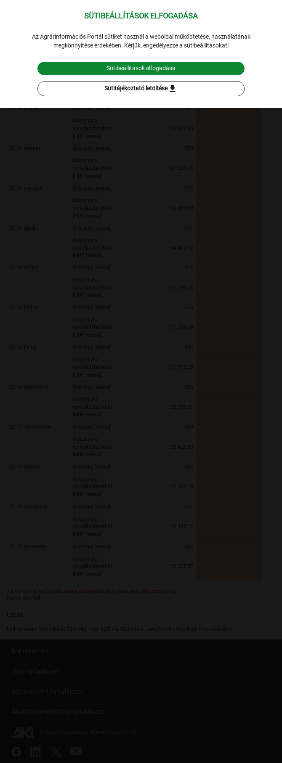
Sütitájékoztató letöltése (141, 89)
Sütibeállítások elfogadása (141, 68)
